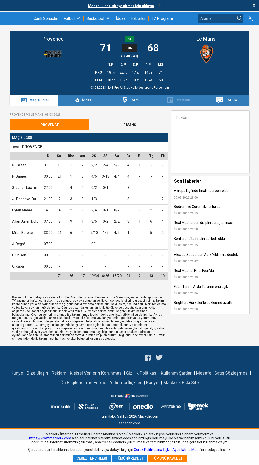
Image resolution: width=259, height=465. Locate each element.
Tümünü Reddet (129, 458)
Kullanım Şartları (177, 373)
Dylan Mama (22, 210)
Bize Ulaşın (37, 373)
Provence (53, 39)
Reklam (59, 373)
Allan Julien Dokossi (27, 221)
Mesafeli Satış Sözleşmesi (222, 373)
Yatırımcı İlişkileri (126, 382)
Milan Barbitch (23, 233)
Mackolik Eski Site (181, 382)
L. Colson (19, 255)
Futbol (69, 18)
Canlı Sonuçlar (46, 18)
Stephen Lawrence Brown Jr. (35, 188)
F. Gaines (19, 176)
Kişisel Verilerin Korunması (96, 373)
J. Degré (18, 244)
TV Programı (162, 18)
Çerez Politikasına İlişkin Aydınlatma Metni (167, 450)
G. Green (19, 165)
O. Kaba (18, 266)
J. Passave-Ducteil (27, 199)
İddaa (120, 18)
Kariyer (153, 382)
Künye (17, 373)
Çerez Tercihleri (92, 458)
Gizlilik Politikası (141, 373)
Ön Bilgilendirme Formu (83, 382)
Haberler (138, 18)
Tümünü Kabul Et (167, 458)
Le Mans (206, 39)
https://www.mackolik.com (50, 438)
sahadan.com (129, 423)
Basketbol (95, 18)
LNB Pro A (115, 87)
